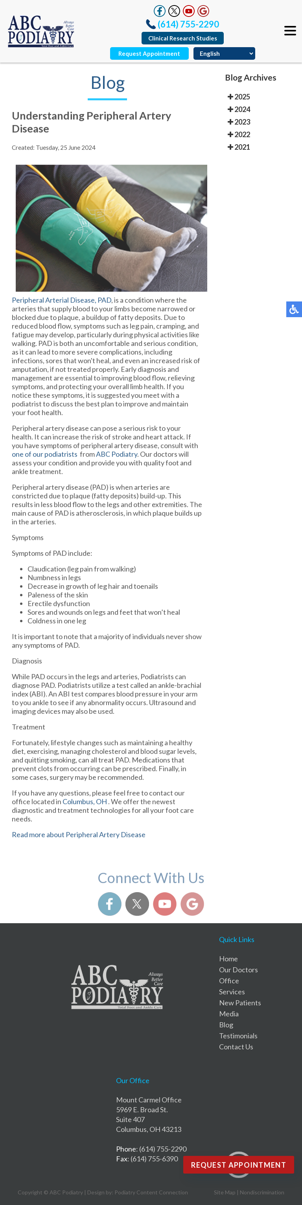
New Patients (240, 1002)
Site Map (225, 1192)
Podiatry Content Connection (151, 1192)
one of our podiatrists (45, 457)
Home (228, 958)
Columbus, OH (85, 805)
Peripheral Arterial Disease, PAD (61, 303)
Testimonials (238, 1035)
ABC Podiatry (116, 457)
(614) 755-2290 (188, 24)
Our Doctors (238, 969)
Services (232, 991)
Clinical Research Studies (182, 38)
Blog (226, 1024)
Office (229, 980)
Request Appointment (149, 53)
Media (229, 1013)
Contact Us (236, 1046)
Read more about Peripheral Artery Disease (78, 838)
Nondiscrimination (262, 1192)
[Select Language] (224, 53)
